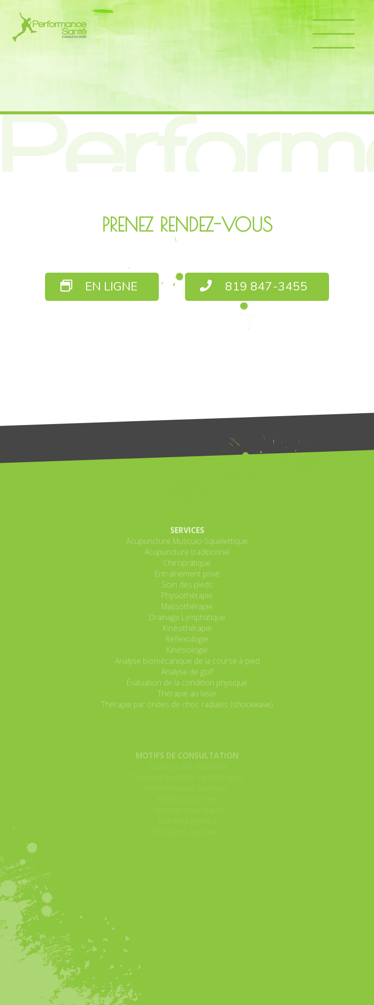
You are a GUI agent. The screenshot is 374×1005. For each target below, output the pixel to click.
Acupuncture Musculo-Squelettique (187, 591)
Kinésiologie (187, 700)
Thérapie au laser (187, 743)
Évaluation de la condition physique (187, 732)
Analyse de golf (187, 722)
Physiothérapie (187, 645)
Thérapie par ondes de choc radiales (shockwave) (187, 754)
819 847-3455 (254, 287)
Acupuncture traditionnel (187, 602)
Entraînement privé (187, 624)
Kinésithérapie (187, 678)
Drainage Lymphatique (187, 667)
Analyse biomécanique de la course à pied (187, 711)
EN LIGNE (99, 287)
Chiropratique (187, 613)
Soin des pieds (187, 634)
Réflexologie (187, 689)
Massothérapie (187, 656)
